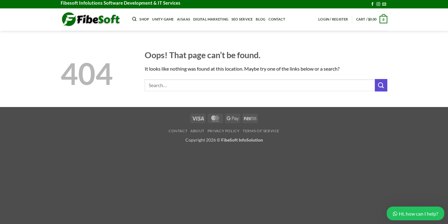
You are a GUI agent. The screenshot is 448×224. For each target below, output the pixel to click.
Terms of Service (261, 130)
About (197, 130)
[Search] (134, 19)
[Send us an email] (384, 4)
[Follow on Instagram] (378, 4)
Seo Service (242, 19)
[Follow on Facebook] (372, 4)
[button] (333, 19)
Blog (260, 19)
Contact (276, 19)
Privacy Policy (224, 130)
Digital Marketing (210, 19)
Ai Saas (183, 19)
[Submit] (381, 85)
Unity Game (163, 19)
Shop (144, 19)
